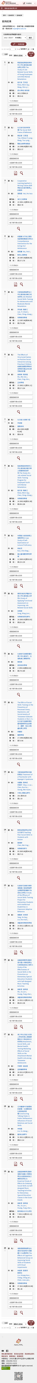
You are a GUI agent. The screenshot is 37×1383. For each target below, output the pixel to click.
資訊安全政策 (18, 1354)
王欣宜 (25, 82)
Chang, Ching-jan (23, 1277)
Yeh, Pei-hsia (27, 193)
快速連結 (29, 3)
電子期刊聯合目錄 (15, 114)
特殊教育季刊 (22, 848)
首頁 (4, 15)
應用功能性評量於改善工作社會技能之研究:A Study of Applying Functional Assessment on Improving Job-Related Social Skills (25, 600)
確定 (30, 37)
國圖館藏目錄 (14, 105)
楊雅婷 (19, 915)
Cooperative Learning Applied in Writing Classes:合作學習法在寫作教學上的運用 (24, 185)
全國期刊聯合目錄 (15, 109)
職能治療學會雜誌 (23, 143)
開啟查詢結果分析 (11, 8)
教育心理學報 (22, 255)
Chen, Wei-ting (22, 845)
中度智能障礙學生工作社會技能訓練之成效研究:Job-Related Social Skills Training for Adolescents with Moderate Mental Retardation (25, 299)
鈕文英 (19, 82)
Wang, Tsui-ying (23, 140)
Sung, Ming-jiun (23, 613)
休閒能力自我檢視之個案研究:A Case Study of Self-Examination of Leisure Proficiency (24, 540)
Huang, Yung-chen (24, 994)
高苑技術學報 (22, 665)
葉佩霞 (19, 193)
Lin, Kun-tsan (22, 919)
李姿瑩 (19, 423)
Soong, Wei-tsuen (23, 789)
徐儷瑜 (19, 782)
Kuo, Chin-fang (22, 550)
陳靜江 (25, 309)
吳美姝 (19, 374)
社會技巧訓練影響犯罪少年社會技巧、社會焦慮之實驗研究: (24, 656)
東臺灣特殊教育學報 (24, 923)
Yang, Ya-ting (22, 917)
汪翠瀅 (25, 135)
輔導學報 (20, 735)
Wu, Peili (26, 251)
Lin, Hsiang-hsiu (23, 1275)
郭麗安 (19, 731)
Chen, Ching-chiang (24, 314)
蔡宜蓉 (19, 135)
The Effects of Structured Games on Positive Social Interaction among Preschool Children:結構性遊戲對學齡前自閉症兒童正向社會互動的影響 (24, 362)
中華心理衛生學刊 (23, 793)
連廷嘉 (25, 1066)
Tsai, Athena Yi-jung (24, 138)
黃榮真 (25, 989)
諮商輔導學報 (22, 1069)
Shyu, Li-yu (27, 785)
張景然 (25, 1270)
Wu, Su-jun (21, 991)
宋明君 (19, 611)
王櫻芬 (19, 1066)
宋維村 (19, 785)
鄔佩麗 (19, 251)
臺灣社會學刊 (22, 1134)
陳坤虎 (25, 782)
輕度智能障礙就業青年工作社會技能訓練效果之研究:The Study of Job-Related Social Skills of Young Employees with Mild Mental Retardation (25, 70)
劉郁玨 (19, 1273)
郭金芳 (19, 548)
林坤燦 (25, 915)
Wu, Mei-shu (22, 377)
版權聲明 (20, 1356)
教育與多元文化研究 (24, 1211)
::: (2, 11)
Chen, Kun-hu (22, 787)
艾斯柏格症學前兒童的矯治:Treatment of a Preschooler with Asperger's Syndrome (25, 775)
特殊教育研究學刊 (23, 616)
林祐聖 (19, 1128)
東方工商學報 (22, 199)
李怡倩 (19, 309)
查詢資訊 (11, 15)
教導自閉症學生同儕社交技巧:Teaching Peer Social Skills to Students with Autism (24, 835)
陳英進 (25, 374)
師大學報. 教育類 (23, 90)
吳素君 (19, 989)
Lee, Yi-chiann (22, 312)
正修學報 (20, 382)
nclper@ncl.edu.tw (19, 28)
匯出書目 (31, 54)
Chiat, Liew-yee (23, 1280)
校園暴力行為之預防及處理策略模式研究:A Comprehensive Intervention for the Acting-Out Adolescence (25, 242)
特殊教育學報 (22, 317)
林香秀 (19, 1270)
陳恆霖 (19, 662)
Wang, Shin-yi (22, 87)
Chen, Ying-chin (23, 379)
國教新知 (20, 426)
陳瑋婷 (19, 843)
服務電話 (12, 1356)
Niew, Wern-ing (23, 85)
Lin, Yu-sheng (22, 1131)
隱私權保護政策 (7, 1354)
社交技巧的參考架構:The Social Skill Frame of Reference (24, 129)
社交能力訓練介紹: (23, 419)
